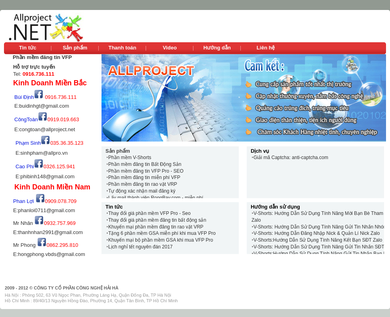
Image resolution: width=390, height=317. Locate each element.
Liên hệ (266, 48)
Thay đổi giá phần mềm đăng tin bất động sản (157, 220)
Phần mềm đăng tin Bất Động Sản (144, 164)
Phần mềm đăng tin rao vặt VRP (142, 184)
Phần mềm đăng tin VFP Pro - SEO (145, 171)
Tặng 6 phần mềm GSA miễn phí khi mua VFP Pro (162, 233)
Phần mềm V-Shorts (129, 157)
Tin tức (27, 48)
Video (170, 48)
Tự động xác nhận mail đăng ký (142, 191)
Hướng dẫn (217, 48)
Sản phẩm (75, 48)
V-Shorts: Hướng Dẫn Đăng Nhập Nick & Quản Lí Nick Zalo (317, 233)
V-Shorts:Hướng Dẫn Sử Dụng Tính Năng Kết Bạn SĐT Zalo (318, 240)
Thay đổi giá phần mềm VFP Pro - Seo (149, 213)
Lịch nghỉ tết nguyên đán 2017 (140, 247)
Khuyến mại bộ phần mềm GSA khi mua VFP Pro (160, 240)
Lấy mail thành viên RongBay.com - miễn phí (155, 198)
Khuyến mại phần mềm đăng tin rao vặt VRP (155, 227)
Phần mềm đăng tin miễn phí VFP (144, 177)
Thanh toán (122, 48)
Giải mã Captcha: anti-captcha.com (291, 157)
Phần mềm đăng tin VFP (42, 57)
